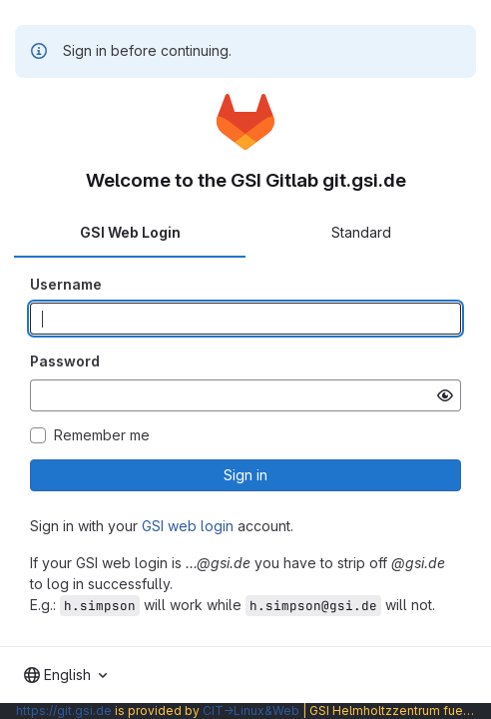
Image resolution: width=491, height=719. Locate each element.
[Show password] (445, 395)
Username (66, 284)
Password (65, 361)
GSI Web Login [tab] (130, 232)
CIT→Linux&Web (251, 710)
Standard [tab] (361, 232)
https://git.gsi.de (64, 710)
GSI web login (188, 525)
